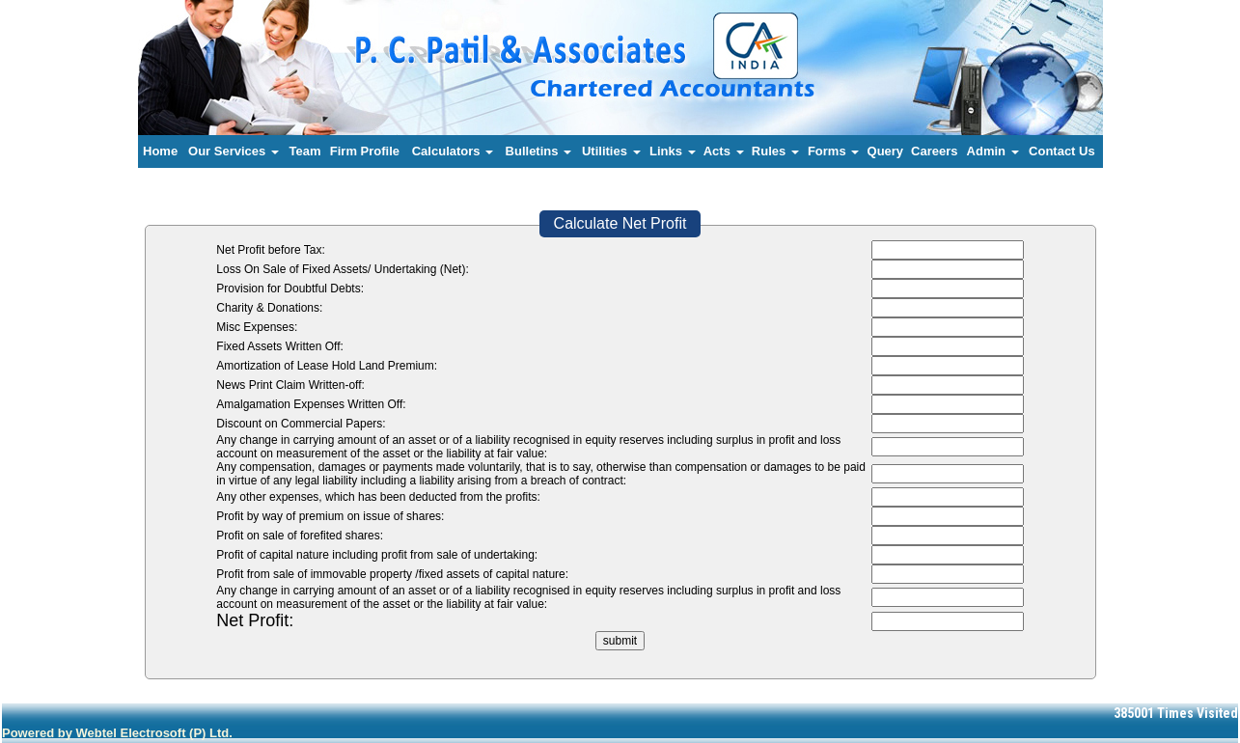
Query (886, 151)
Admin (993, 151)
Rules (775, 151)
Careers (934, 151)
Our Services (233, 151)
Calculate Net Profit (620, 223)
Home (160, 151)
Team (305, 151)
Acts (723, 151)
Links (672, 151)
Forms (833, 151)
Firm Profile (365, 151)
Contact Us (1062, 151)
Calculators (452, 151)
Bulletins (539, 151)
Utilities (611, 151)
